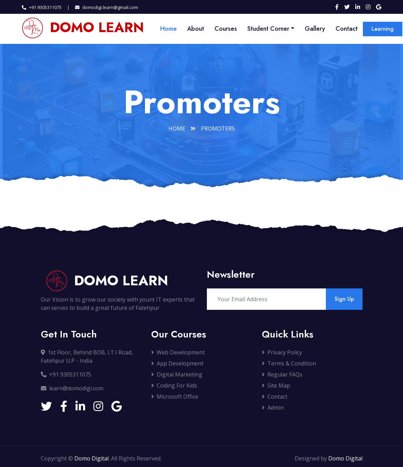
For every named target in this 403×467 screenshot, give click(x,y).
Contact (347, 28)
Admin (273, 407)
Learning (383, 29)
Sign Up (344, 299)
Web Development (178, 352)
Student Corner (268, 28)
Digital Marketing (176, 374)
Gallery (315, 28)
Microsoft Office (174, 396)
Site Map (276, 385)
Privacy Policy (282, 352)
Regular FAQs (282, 374)
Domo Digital (91, 458)
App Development (177, 363)
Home (168, 28)
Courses (225, 28)
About (195, 28)
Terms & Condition (289, 363)
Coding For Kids (174, 385)
